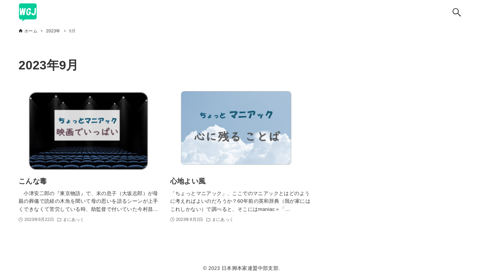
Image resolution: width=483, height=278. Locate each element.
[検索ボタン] (456, 12)
